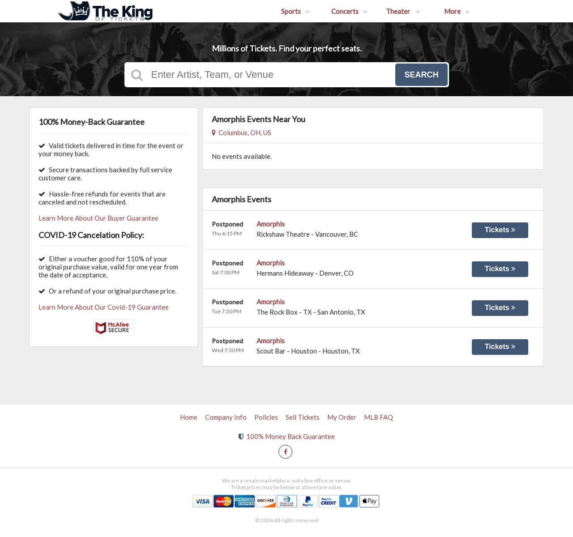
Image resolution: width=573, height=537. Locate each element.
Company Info (226, 417)
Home (188, 417)
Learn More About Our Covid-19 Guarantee (103, 307)
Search (421, 74)
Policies (266, 417)
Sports (295, 11)
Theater (403, 11)
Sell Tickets (303, 417)
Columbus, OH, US (241, 132)
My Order (341, 417)
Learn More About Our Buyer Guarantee (98, 218)
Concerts (349, 11)
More (457, 11)
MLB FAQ (378, 417)
